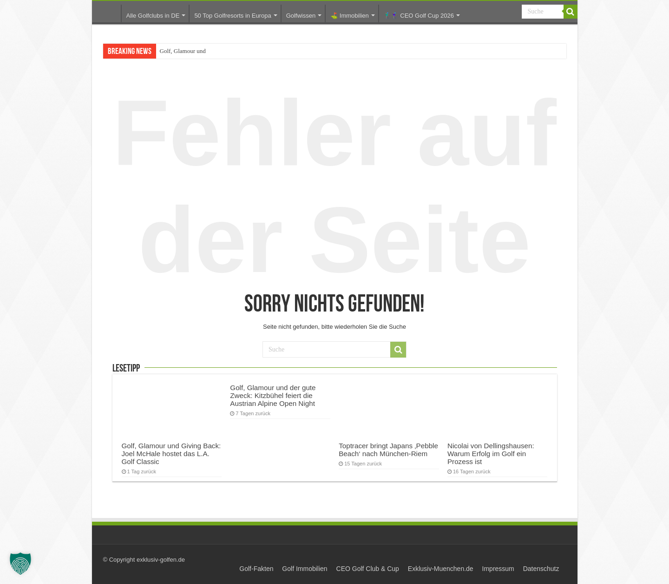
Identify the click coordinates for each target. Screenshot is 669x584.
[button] (20, 563)
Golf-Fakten (256, 568)
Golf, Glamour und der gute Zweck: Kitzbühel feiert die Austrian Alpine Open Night (272, 395)
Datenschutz (541, 568)
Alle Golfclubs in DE (153, 15)
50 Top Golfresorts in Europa (232, 15)
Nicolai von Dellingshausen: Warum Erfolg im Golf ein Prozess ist (490, 453)
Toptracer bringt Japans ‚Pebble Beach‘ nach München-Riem (388, 450)
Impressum (498, 568)
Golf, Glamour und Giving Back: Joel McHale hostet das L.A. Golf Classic (171, 453)
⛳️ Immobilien (349, 15)
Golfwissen (301, 15)
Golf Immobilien (304, 568)
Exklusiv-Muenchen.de (440, 568)
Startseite (109, 17)
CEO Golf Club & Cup (367, 568)
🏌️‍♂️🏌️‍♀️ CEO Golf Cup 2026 (419, 15)
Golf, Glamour (178, 50)
